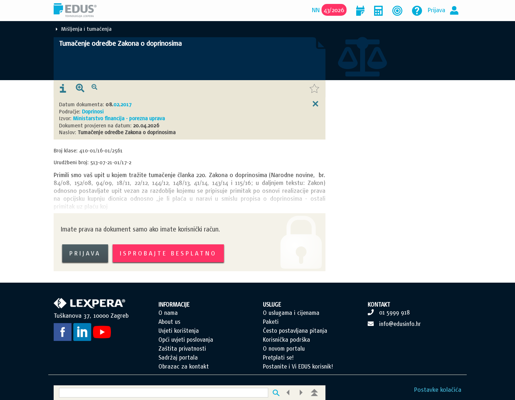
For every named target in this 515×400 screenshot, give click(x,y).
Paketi (271, 321)
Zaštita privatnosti (182, 348)
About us (169, 321)
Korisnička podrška (286, 339)
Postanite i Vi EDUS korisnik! (298, 366)
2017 (126, 104)
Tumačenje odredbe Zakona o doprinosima (120, 43)
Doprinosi (93, 111)
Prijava (436, 10)
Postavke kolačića (437, 389)
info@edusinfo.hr (400, 323)
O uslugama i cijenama (291, 312)
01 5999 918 (394, 312)
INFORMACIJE (174, 304)
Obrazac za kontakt (183, 366)
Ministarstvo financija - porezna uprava (119, 118)
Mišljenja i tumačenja (86, 28)
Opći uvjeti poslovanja (185, 339)
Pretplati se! (278, 357)
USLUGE (272, 304)
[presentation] (63, 88)
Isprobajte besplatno (168, 253)
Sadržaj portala (178, 357)
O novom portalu (284, 348)
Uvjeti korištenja (178, 330)
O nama (168, 312)
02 (116, 104)
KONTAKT (379, 304)
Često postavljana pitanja (295, 330)
